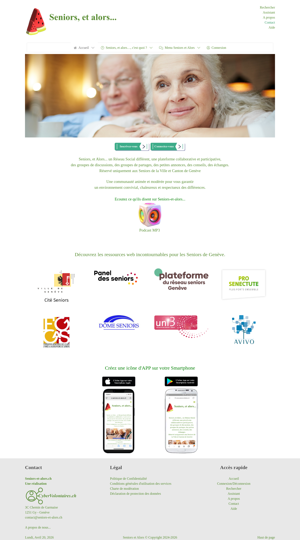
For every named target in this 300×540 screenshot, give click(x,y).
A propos (269, 17)
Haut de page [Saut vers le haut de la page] (266, 537)
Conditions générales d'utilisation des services (140, 483)
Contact (270, 22)
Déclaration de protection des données (135, 493)
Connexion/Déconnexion (233, 483)
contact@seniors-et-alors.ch (43, 517)
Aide (272, 27)
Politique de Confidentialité (128, 478)
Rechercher (267, 7)
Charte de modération (124, 488)
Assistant (269, 12)
